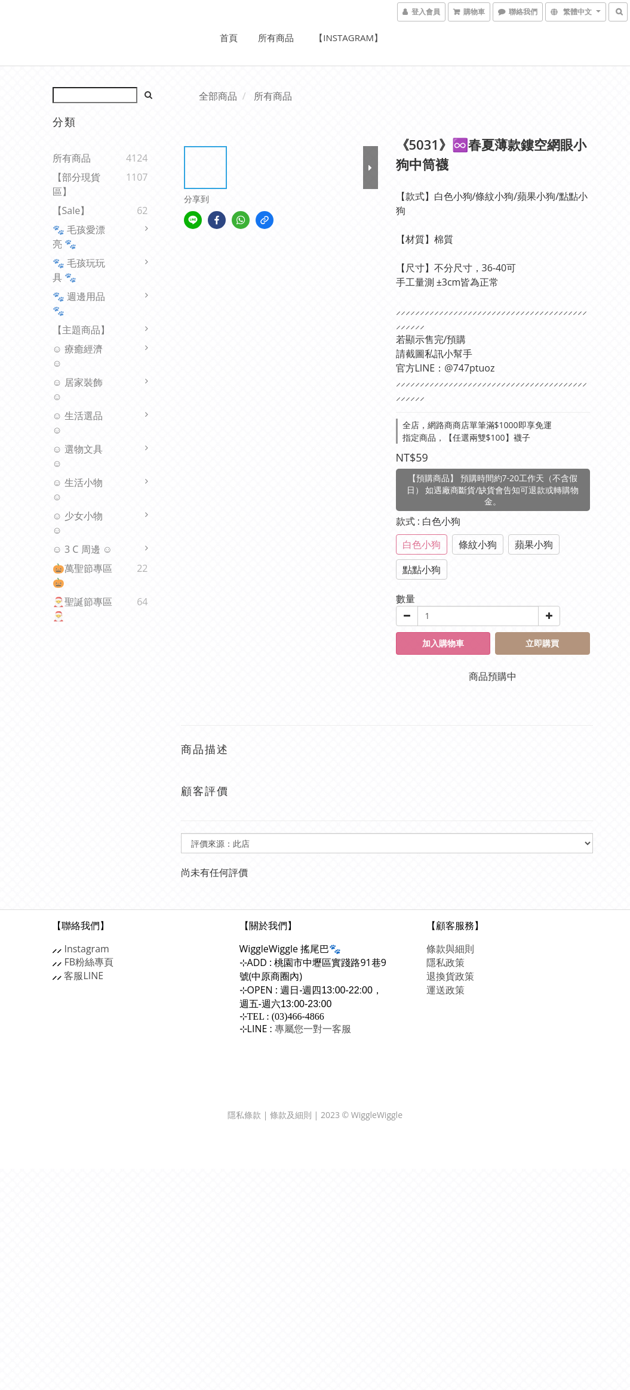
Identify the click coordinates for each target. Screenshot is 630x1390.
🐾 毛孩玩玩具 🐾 (79, 270)
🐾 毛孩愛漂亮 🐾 (79, 236)
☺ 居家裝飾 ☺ (78, 389)
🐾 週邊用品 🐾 (79, 303)
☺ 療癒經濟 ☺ (78, 356)
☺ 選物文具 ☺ (78, 456)
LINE (94, 975)
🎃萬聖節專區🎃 (82, 575)
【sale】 (71, 210)
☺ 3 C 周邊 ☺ (83, 549)
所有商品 (276, 38)
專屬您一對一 (313, 1028)
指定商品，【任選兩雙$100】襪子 (466, 437)
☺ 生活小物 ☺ (78, 489)
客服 (74, 975)
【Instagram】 (348, 38)
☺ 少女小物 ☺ (78, 523)
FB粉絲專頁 (89, 961)
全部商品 (218, 96)
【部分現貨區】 (76, 184)
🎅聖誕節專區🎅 (82, 609)
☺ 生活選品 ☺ (78, 422)
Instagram (86, 948)
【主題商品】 (81, 329)
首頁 (229, 38)
